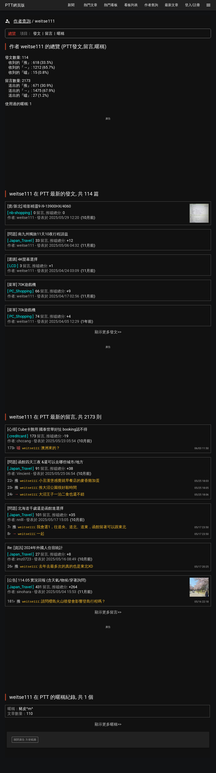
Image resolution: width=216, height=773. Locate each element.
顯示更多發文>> (108, 332)
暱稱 (60, 33)
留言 (49, 33)
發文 (37, 33)
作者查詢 (22, 21)
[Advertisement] (108, 150)
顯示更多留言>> (108, 612)
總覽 (12, 33)
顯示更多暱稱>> (108, 724)
